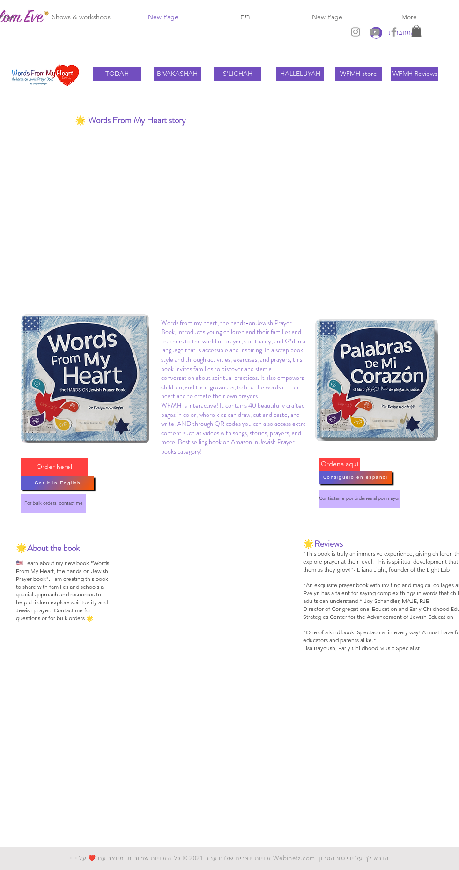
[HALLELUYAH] (300, 74)
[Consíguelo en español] (355, 477)
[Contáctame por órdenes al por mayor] (359, 499)
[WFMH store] (358, 74)
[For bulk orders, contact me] (53, 503)
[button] (416, 31)
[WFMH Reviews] (414, 74)
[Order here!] (54, 467)
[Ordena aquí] (339, 464)
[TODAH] (117, 74)
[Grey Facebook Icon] (394, 32)
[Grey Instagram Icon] (355, 32)
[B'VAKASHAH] (177, 74)
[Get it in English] (57, 483)
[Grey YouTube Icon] (375, 32)
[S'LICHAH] (237, 74)
